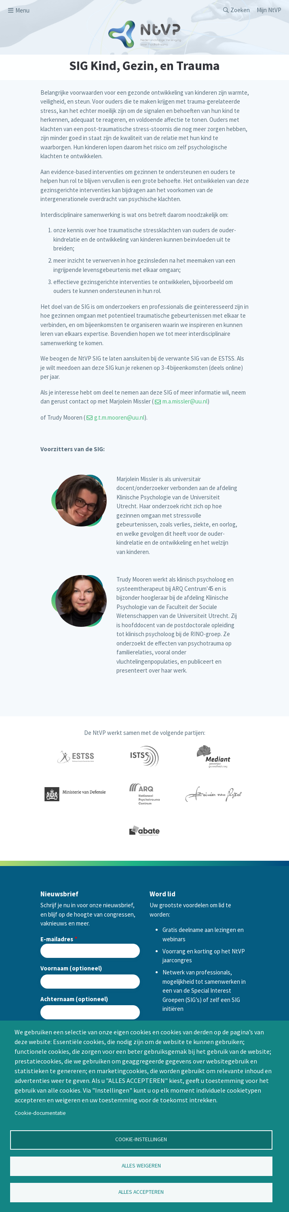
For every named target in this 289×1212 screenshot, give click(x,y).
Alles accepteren (141, 1192)
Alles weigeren (141, 1165)
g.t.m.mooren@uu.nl (119, 417)
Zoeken (240, 10)
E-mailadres (56, 939)
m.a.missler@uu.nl (184, 401)
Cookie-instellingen (141, 1139)
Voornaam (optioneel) (71, 968)
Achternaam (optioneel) (74, 999)
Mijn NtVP (269, 10)
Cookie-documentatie (40, 1113)
